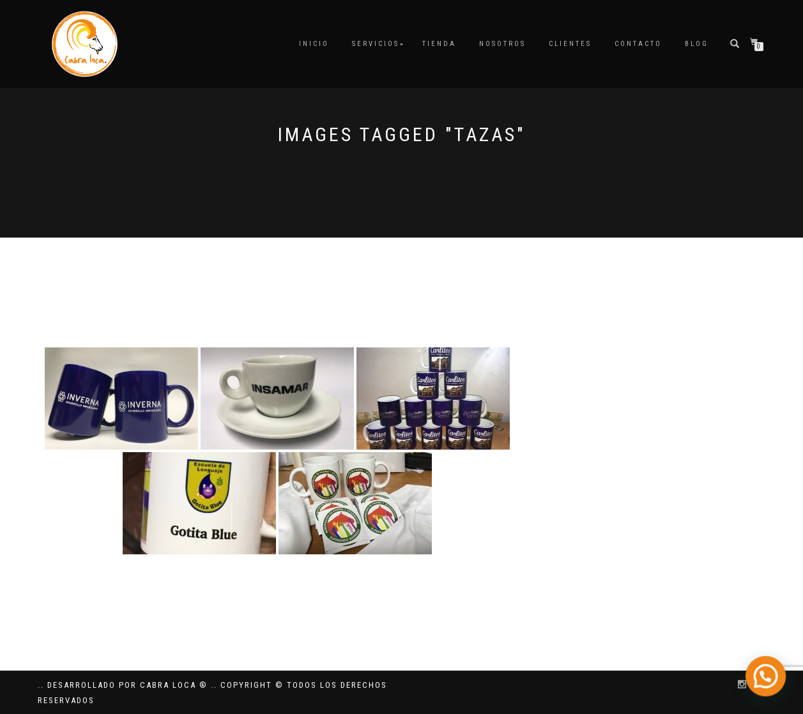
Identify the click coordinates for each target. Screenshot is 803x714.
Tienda (439, 44)
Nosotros (502, 44)
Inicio (314, 44)
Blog (696, 44)
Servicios (375, 44)
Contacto (638, 44)
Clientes (570, 44)
